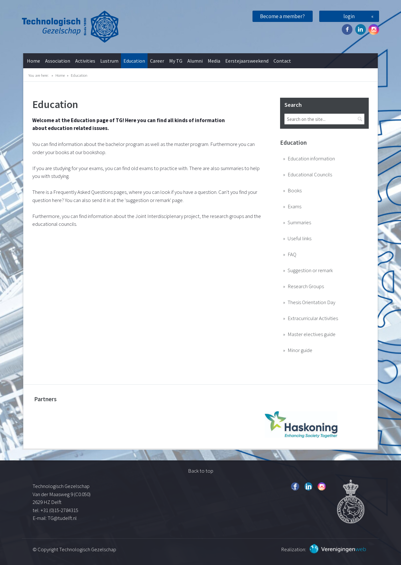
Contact (282, 61)
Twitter (360, 29)
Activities (85, 61)
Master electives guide (312, 334)
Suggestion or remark (310, 270)
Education (134, 61)
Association (57, 61)
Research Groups (306, 286)
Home (33, 61)
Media (214, 61)
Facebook (347, 29)
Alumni (195, 61)
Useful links (299, 238)
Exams (294, 206)
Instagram (373, 29)
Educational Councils (310, 174)
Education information (311, 158)
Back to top (200, 470)
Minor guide (300, 350)
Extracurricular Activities (313, 318)
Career (157, 61)
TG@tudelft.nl (63, 518)
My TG (175, 61)
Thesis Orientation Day (311, 302)
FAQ (292, 254)
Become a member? (282, 16)
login (349, 16)
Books (295, 190)
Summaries (299, 222)
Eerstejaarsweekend (246, 61)
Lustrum (109, 61)
